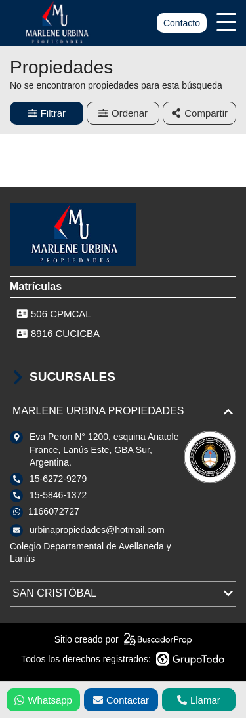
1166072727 (53, 511)
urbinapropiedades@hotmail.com (97, 530)
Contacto (181, 23)
